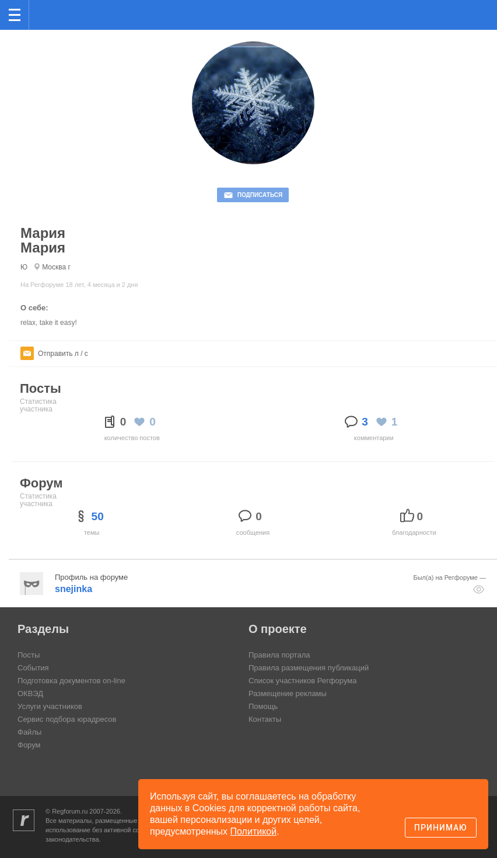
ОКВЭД (30, 693)
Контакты (265, 719)
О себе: (34, 307)
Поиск (449, 13)
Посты (29, 655)
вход (473, 6)
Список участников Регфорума (302, 680)
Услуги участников (50, 706)
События (33, 667)
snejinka (73, 589)
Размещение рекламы (288, 693)
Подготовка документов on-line (71, 680)
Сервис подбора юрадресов (67, 719)
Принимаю (440, 827)
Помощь (263, 706)
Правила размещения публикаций (309, 667)
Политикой (253, 831)
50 (98, 516)
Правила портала (279, 655)
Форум (29, 745)
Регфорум (47, 13)
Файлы (29, 732)
